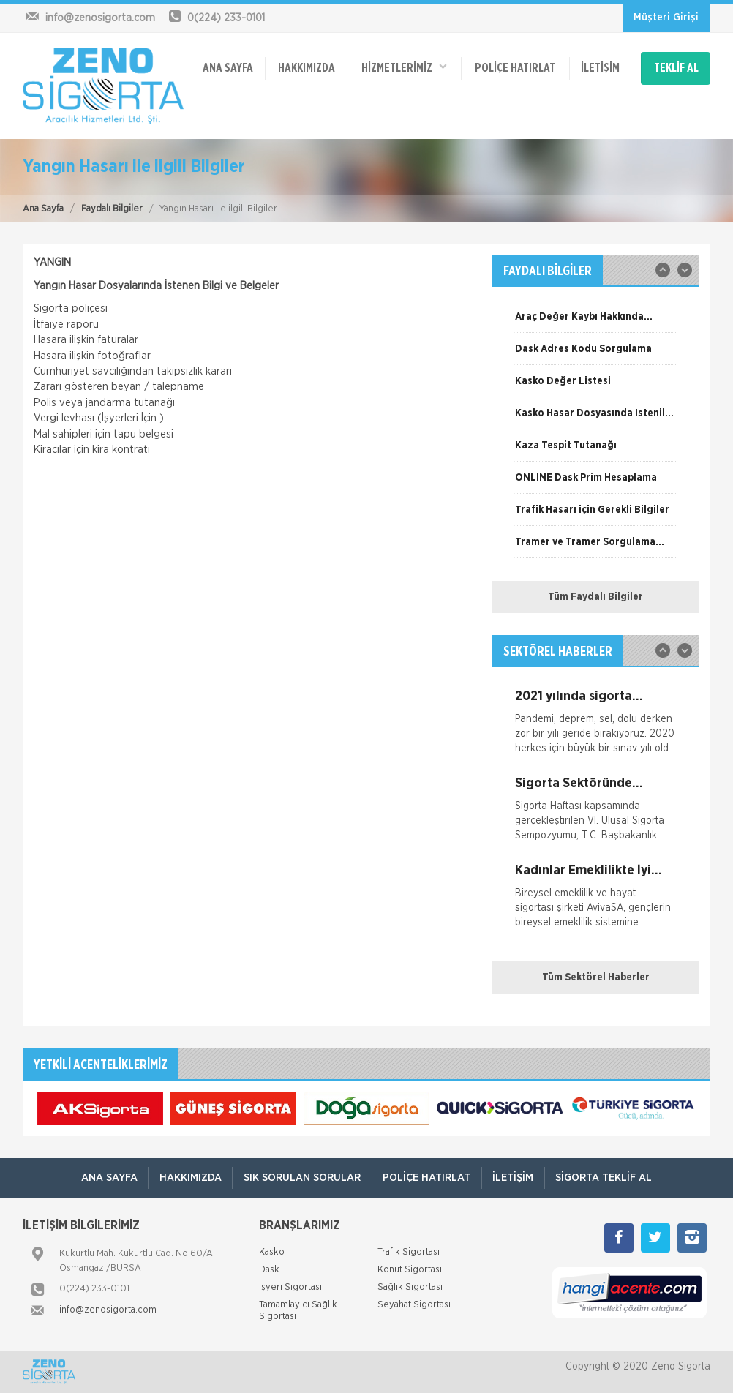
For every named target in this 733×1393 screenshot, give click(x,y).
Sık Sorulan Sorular (301, 1177)
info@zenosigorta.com (108, 1310)
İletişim (599, 67)
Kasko (272, 1252)
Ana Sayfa (43, 209)
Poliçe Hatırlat (515, 67)
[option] (595, 322)
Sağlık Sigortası (410, 1287)
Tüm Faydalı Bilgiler (595, 597)
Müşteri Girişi (666, 17)
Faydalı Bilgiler (112, 209)
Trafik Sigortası (408, 1252)
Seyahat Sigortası (414, 1305)
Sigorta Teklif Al (605, 1177)
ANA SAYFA (228, 67)
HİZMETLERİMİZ (403, 66)
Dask (269, 1269)
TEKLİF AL (676, 67)
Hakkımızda (305, 67)
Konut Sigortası (409, 1269)
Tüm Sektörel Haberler (596, 977)
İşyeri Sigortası (290, 1287)
